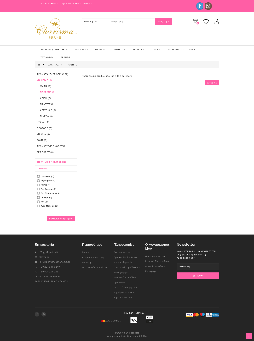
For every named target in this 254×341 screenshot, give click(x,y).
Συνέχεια (212, 82)
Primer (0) (44, 185)
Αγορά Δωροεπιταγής (93, 257)
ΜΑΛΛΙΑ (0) (43, 134)
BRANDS (65, 57)
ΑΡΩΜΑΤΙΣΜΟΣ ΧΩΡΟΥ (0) (52, 146)
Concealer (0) (45, 176)
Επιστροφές (151, 271)
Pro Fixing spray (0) (48, 193)
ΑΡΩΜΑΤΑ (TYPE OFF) (54, 49)
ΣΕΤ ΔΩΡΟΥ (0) (45, 152)
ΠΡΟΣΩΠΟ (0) (44, 128)
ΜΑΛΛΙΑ (138, 49)
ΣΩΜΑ (155, 49)
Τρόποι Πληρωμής (123, 262)
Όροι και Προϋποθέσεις (126, 257)
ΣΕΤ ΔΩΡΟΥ (46, 57)
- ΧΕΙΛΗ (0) (44, 98)
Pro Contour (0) (46, 189)
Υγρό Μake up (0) (47, 206)
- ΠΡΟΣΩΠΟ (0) (46, 92)
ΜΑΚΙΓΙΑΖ (81, 49)
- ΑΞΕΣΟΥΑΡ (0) (46, 110)
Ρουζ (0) (43, 201)
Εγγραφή (198, 275)
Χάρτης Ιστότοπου (123, 297)
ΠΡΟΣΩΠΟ (119, 49)
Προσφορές (88, 262)
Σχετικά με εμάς (122, 252)
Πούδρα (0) (44, 197)
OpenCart (134, 333)
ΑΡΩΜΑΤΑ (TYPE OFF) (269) (52, 74)
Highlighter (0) (46, 180)
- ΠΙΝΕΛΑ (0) (45, 116)
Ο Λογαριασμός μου (155, 256)
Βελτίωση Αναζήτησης (61, 218)
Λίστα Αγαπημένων (155, 266)
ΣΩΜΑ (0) (42, 140)
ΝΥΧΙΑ (100, 49)
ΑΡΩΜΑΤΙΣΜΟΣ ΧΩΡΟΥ (181, 49)
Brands (85, 252)
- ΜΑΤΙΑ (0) (44, 86)
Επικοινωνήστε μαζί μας (95, 267)
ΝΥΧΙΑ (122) (44, 122)
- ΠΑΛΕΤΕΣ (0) (46, 104)
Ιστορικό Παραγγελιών (157, 261)
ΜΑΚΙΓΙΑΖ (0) (44, 80)
